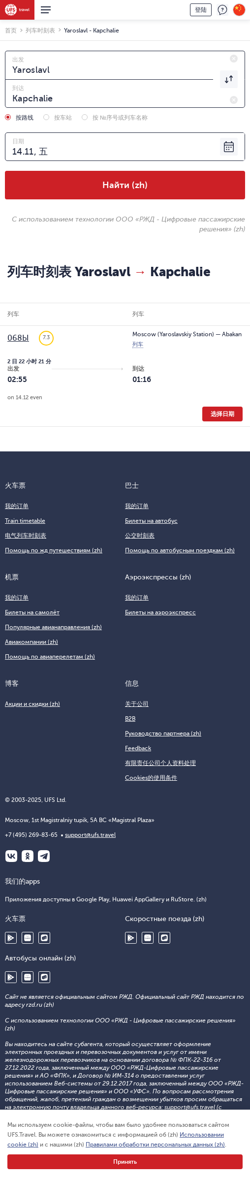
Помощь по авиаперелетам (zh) (50, 656)
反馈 (222, 10)
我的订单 (17, 506)
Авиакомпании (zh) (31, 641)
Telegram (43, 856)
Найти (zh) (125, 185)
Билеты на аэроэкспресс (160, 612)
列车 (137, 344)
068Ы (18, 338)
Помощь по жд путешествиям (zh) (53, 550)
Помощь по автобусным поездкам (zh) (180, 550)
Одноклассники (27, 856)
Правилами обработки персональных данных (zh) (155, 1144)
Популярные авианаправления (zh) (53, 627)
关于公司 (137, 704)
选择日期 (222, 414)
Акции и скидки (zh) (32, 704)
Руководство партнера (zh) (163, 733)
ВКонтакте (11, 856)
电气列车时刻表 (25, 535)
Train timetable (25, 520)
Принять (125, 1161)
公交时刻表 (140, 535)
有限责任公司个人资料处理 (160, 763)
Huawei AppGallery (27, 938)
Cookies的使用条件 (151, 777)
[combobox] (125, 65)
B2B (130, 718)
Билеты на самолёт (32, 612)
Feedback (138, 748)
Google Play (11, 938)
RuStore (44, 938)
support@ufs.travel (90, 834)
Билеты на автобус (151, 520)
